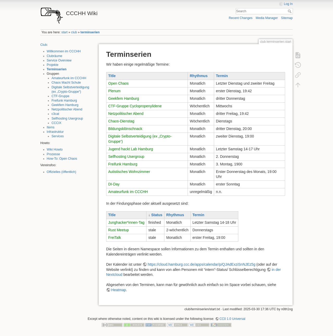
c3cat (55, 114)
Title (112, 76)
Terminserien (57, 69)
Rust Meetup (118, 230)
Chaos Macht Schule (66, 82)
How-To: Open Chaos (62, 158)
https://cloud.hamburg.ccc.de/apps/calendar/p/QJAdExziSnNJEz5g (201, 264)
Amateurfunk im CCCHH (69, 78)
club (74, 32)
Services (58, 136)
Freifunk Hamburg (64, 100)
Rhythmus (198, 76)
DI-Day (114, 184)
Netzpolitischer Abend (67, 109)
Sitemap (287, 18)
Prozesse (53, 154)
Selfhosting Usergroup (67, 118)
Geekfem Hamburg (65, 105)
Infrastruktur (55, 132)
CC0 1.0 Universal (232, 319)
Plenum (114, 91)
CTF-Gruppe (60, 96)
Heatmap (118, 290)
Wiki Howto (55, 149)
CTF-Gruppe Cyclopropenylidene (135, 106)
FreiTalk (114, 237)
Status (156, 215)
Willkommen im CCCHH (64, 51)
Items (51, 127)
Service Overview (59, 60)
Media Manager (267, 18)
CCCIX (56, 123)
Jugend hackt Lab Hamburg (130, 149)
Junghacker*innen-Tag (126, 222)
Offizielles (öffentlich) (61, 172)
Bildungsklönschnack (125, 129)
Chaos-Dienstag (121, 121)
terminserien (90, 32)
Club (43, 45)
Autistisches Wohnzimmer (129, 172)
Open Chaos (118, 83)
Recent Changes (240, 18)
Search (290, 11)
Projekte (53, 65)
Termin (222, 76)
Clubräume (54, 56)
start (64, 32)
